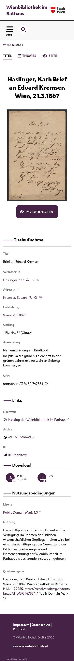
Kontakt (19, 629)
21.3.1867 (19, 315)
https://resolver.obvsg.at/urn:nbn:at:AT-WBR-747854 (36, 591)
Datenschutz (41, 624)
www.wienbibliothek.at (30, 646)
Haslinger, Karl (13, 280)
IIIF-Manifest (17, 455)
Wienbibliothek (13, 45)
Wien (7, 315)
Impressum (21, 624)
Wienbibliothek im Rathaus (26, 10)
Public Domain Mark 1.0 (20, 512)
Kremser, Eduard (15, 297)
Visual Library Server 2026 (17, 659)
